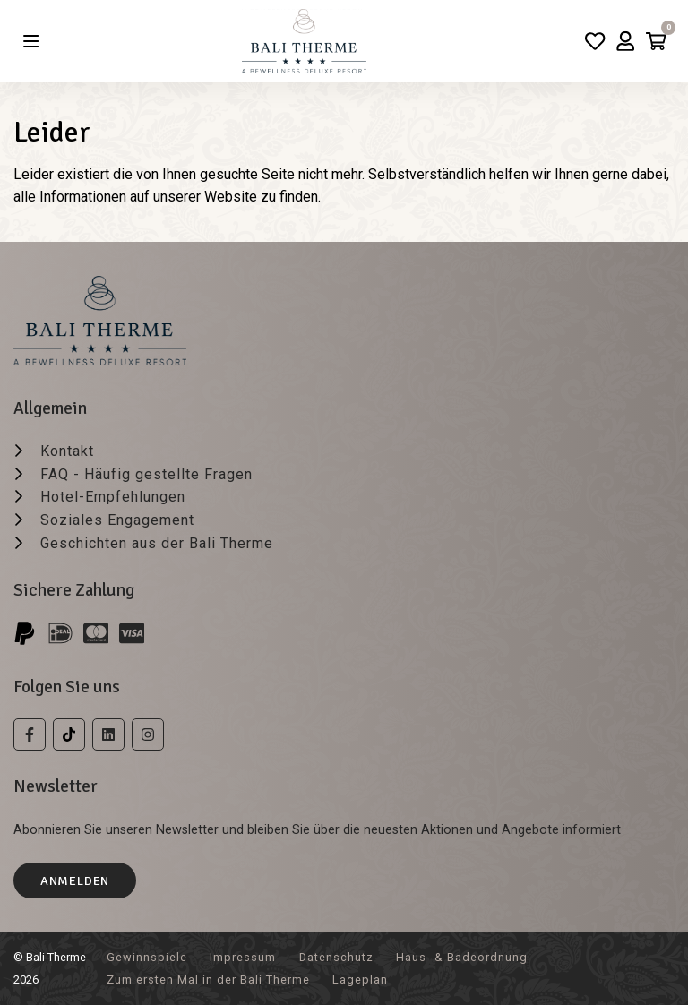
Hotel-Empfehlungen (112, 496)
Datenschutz (336, 957)
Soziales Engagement (117, 519)
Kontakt (67, 451)
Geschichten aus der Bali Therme (156, 543)
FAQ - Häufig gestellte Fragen (146, 474)
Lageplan (360, 979)
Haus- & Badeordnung (462, 957)
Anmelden (74, 880)
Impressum (243, 957)
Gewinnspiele (147, 957)
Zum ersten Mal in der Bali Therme (208, 979)
